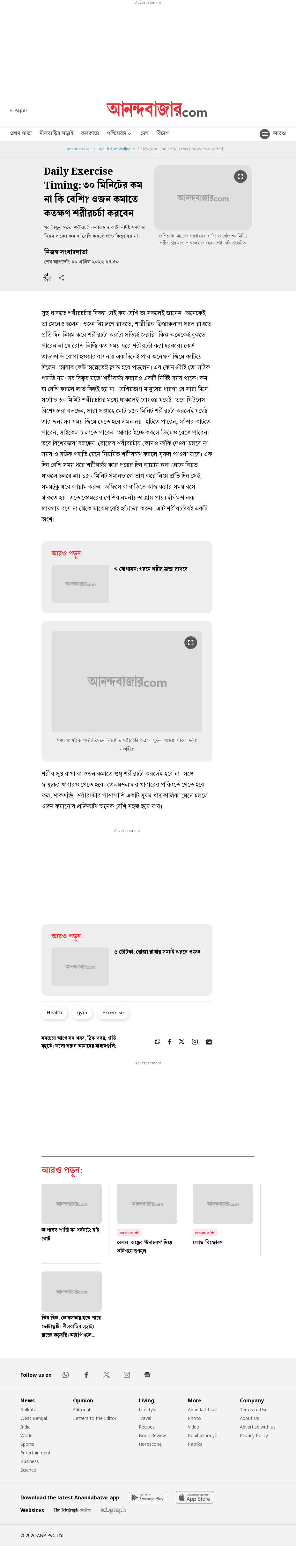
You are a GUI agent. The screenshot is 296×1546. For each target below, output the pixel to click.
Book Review (152, 1435)
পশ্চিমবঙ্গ (120, 134)
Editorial (81, 1409)
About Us (249, 1418)
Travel (145, 1418)
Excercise (113, 1012)
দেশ (144, 134)
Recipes (147, 1427)
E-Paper (18, 110)
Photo (194, 1418)
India (25, 1427)
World (26, 1435)
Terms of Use (254, 1409)
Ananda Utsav (202, 1409)
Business (29, 1461)
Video (193, 1427)
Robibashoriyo (203, 1435)
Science (28, 1470)
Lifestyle (147, 1409)
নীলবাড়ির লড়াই (56, 134)
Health (54, 1012)
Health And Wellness (116, 149)
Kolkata (28, 1409)
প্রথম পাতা (21, 134)
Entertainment (35, 1453)
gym (82, 1012)
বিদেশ (162, 134)
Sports (27, 1444)
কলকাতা (90, 134)
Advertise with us (258, 1427)
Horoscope (150, 1444)
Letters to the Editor (94, 1418)
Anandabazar (79, 149)
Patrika (195, 1444)
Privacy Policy (254, 1435)
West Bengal (33, 1418)
